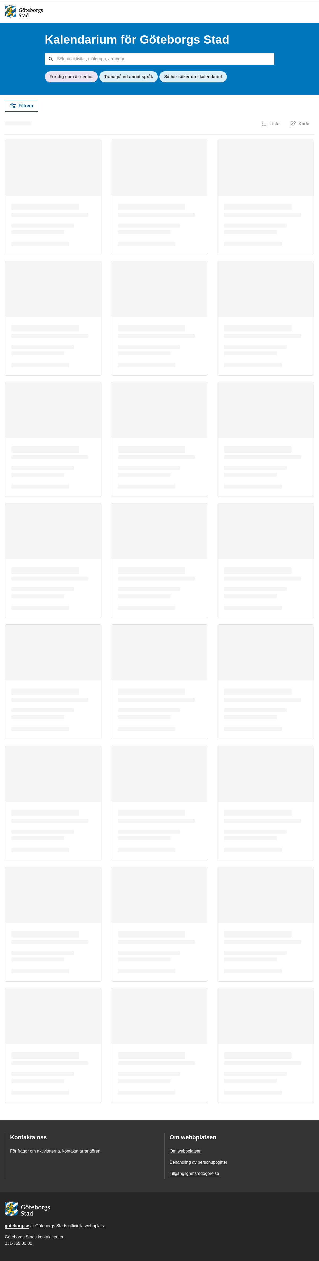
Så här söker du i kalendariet (193, 76)
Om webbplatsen (186, 1151)
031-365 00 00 (18, 1243)
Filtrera (21, 106)
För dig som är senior (71, 76)
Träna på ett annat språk (128, 76)
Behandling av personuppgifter (198, 1162)
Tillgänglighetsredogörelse (194, 1173)
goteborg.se (17, 1226)
